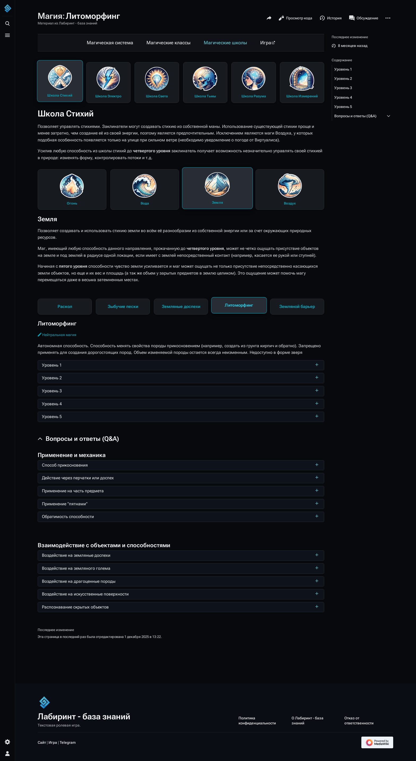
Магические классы (168, 42)
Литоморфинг (239, 305)
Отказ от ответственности (359, 720)
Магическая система (110, 42)
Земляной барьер (297, 306)
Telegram (68, 742)
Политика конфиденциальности (257, 720)
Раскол (65, 306)
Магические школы (225, 42)
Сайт (42, 742)
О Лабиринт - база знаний (307, 720)
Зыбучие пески (123, 306)
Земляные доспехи (181, 306)
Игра (265, 42)
